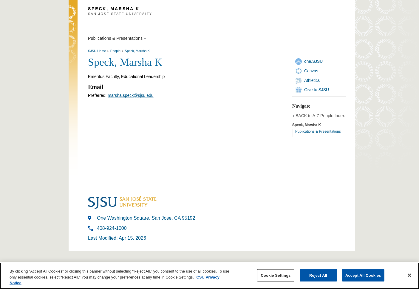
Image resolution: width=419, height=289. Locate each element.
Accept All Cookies (363, 275)
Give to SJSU (316, 89)
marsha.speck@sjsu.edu (131, 95)
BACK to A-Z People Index (320, 115)
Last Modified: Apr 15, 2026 (117, 238)
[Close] (409, 275)
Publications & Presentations (318, 131)
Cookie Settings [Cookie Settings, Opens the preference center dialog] (275, 275)
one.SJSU (313, 61)
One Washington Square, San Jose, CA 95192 (146, 218)
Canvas (311, 70)
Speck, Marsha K (137, 51)
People (115, 51)
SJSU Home (97, 51)
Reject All (318, 275)
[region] (209, 275)
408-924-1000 (112, 228)
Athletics (312, 80)
